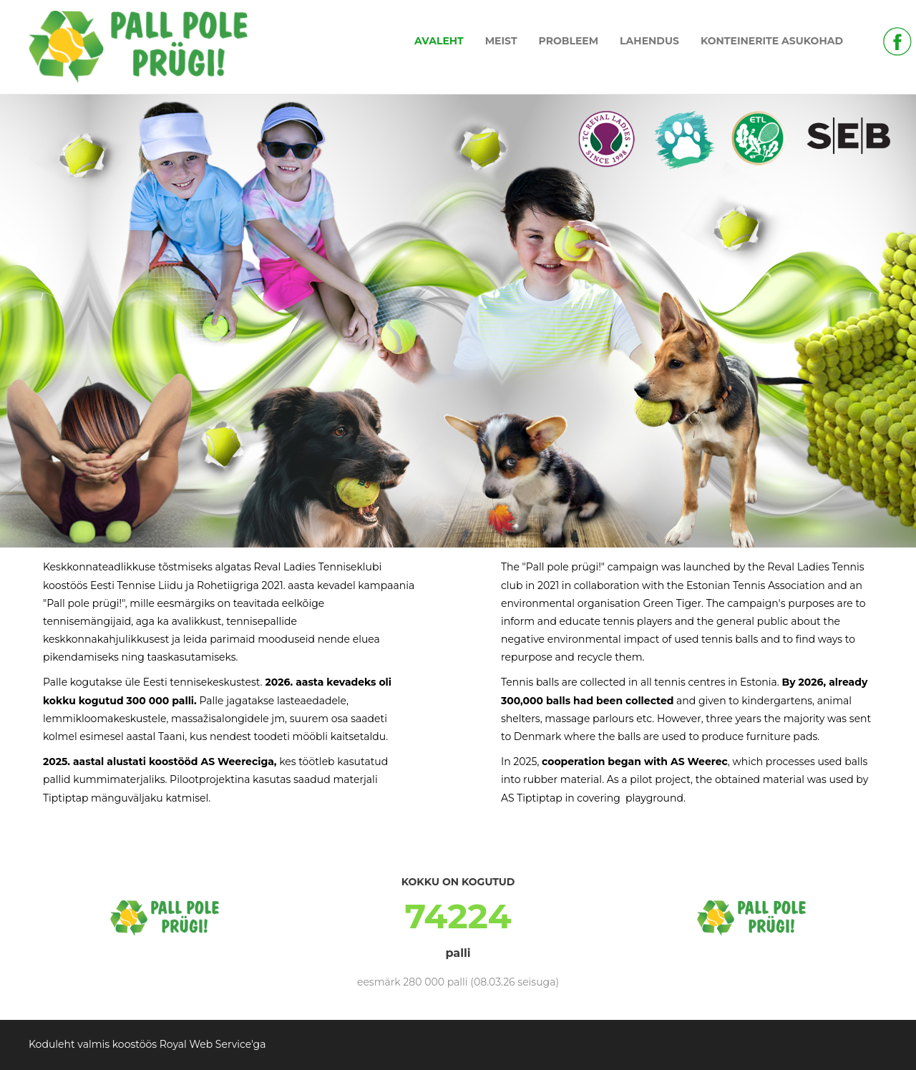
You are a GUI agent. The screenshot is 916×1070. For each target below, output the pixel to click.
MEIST (501, 40)
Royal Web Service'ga (213, 1044)
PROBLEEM (569, 40)
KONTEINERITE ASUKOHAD (772, 40)
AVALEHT (439, 40)
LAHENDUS (649, 40)
